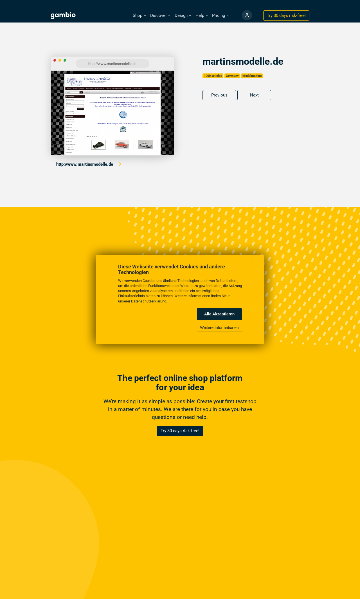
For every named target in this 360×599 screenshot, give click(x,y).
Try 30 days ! (286, 15)
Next (254, 95)
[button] (139, 15)
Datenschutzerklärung (148, 301)
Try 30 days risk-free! (180, 430)
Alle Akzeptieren (219, 314)
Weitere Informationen (219, 327)
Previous (219, 95)
